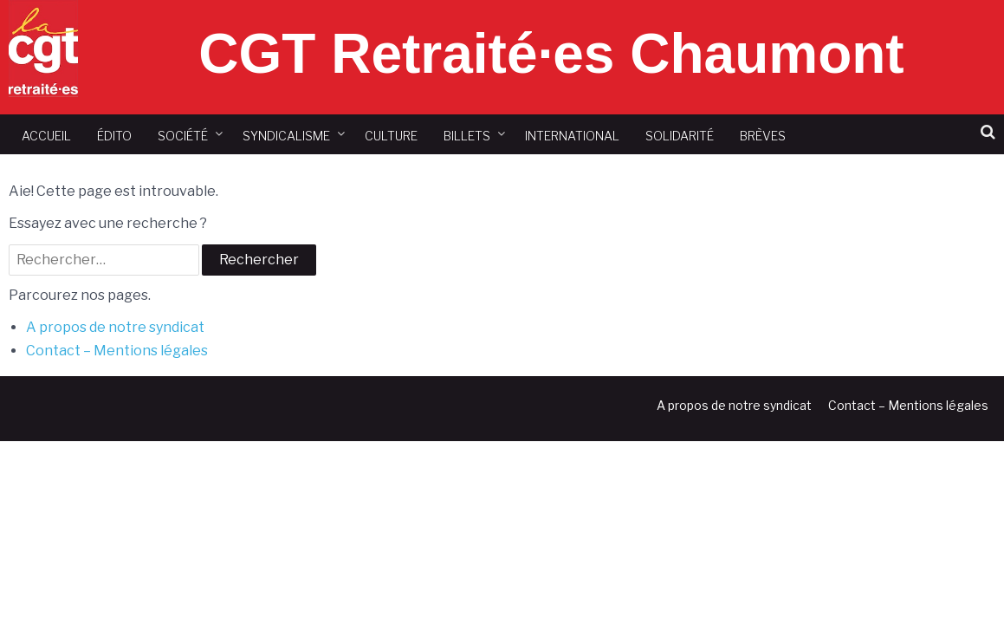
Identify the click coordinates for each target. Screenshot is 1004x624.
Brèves (763, 135)
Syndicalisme (286, 135)
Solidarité (679, 135)
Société (183, 135)
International (572, 135)
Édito (114, 135)
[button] (988, 132)
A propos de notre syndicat (115, 327)
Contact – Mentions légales (117, 350)
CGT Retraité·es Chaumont (551, 54)
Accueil (46, 135)
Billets (467, 135)
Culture (391, 135)
